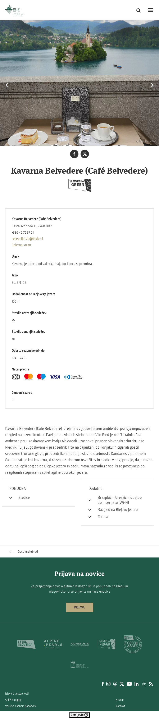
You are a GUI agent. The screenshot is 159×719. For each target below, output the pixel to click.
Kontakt (120, 706)
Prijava (79, 607)
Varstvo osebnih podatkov (20, 706)
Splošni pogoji (13, 699)
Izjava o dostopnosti (17, 693)
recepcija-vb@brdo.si (27, 239)
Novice (120, 699)
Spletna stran (21, 245)
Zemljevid (79, 715)
